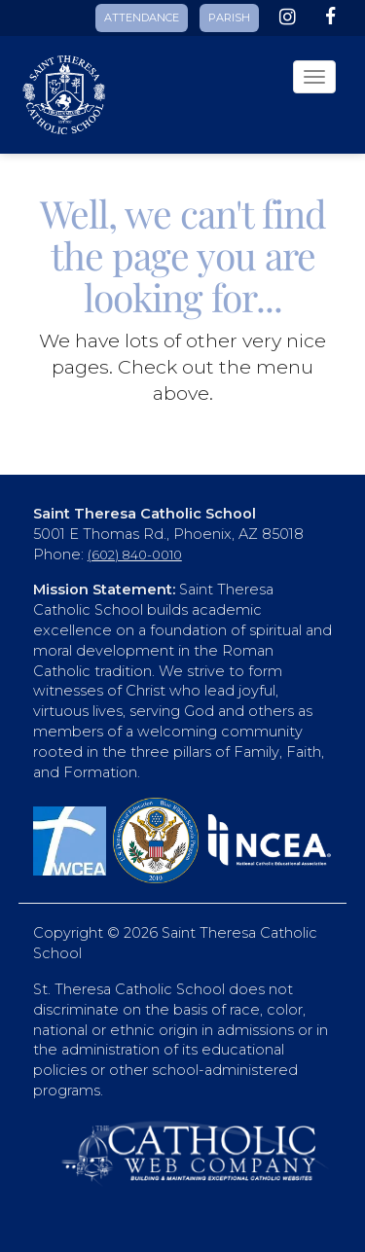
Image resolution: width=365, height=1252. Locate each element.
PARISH (229, 17)
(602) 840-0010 (135, 554)
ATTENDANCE (141, 17)
